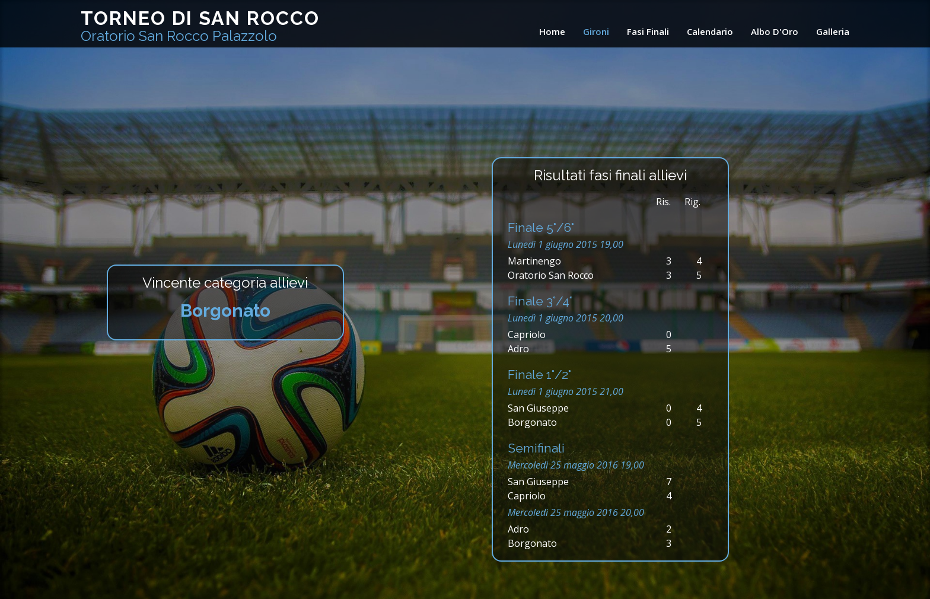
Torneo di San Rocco (200, 26)
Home (552, 31)
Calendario (710, 31)
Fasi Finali (648, 31)
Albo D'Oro (774, 31)
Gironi (596, 31)
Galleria (832, 31)
